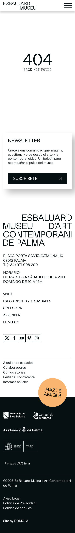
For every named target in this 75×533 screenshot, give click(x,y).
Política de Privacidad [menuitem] (19, 503)
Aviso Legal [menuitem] (11, 498)
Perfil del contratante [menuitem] (19, 377)
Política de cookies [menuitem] (17, 508)
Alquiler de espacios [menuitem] (18, 363)
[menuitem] (8, 296)
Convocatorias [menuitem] (14, 372)
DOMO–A (21, 521)
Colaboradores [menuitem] (14, 367)
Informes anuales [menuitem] (15, 382)
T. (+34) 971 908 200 (20, 265)
